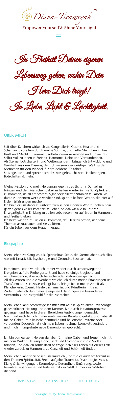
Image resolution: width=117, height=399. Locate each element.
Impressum (27, 381)
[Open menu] (58, 36)
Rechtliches (89, 381)
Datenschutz (57, 381)
